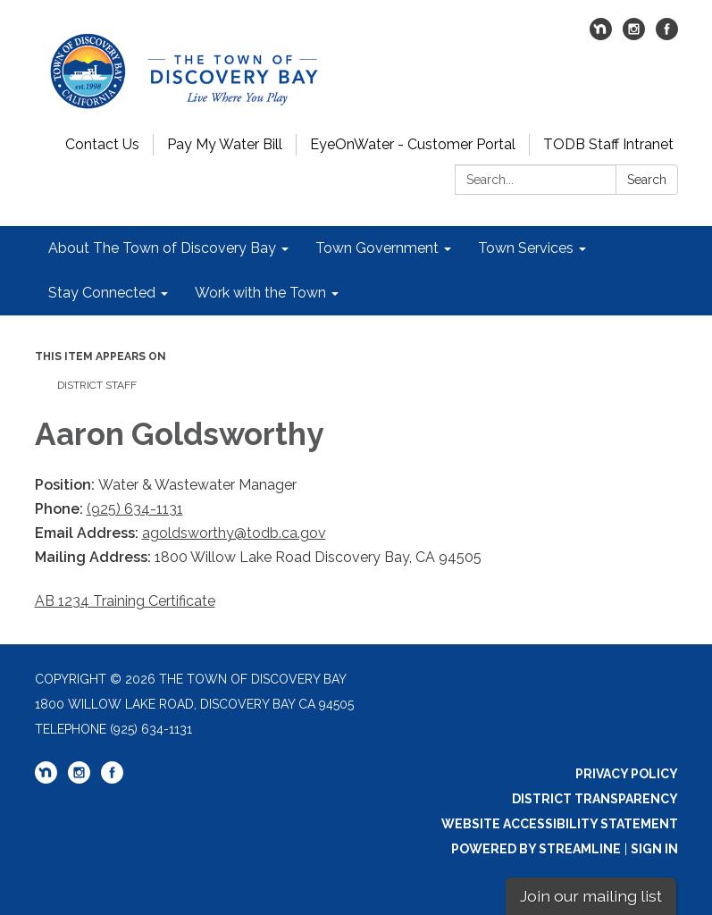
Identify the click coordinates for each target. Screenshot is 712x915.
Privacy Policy (626, 774)
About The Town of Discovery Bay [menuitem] (162, 247)
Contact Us (102, 144)
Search (646, 179)
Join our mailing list (591, 895)
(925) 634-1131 (135, 508)
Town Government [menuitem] (377, 247)
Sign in (654, 849)
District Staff (97, 385)
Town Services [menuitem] (526, 247)
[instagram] (634, 35)
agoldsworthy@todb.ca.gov (234, 533)
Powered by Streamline (536, 849)
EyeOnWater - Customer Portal (412, 144)
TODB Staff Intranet (608, 144)
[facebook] (667, 35)
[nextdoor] (601, 35)
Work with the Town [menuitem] (260, 292)
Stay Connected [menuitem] (101, 292)
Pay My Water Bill (224, 144)
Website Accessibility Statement (559, 824)
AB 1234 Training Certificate (125, 600)
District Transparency (595, 799)
